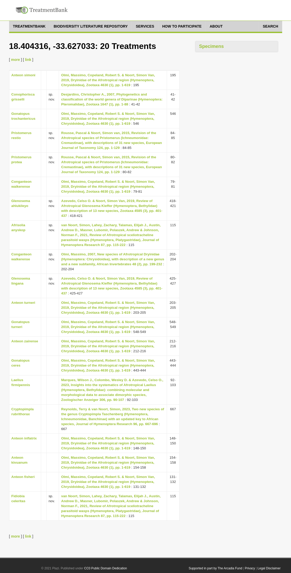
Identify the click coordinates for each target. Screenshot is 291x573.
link (28, 60)
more (15, 60)
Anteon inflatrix (24, 438)
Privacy (250, 568)
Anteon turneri (23, 303)
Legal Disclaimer (269, 568)
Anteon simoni (23, 75)
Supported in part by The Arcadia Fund (215, 568)
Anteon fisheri (23, 477)
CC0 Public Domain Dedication (105, 568)
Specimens (211, 46)
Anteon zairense (24, 341)
